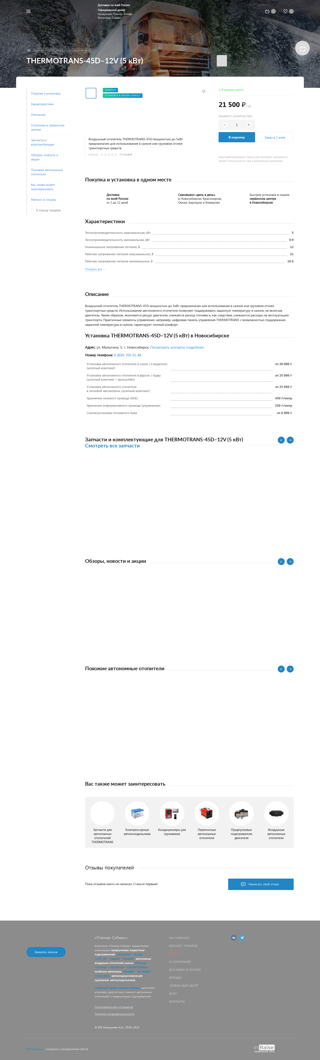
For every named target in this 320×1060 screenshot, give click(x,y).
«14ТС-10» (101, 958)
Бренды (175, 977)
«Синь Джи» (102, 975)
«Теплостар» (124, 954)
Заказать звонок (46, 952)
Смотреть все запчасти (112, 445)
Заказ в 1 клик (274, 137)
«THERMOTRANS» (137, 967)
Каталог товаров (183, 946)
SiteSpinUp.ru (34, 1049)
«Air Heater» (144, 971)
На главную (179, 938)
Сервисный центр (183, 985)
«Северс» (114, 958)
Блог (173, 993)
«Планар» (141, 963)
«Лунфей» (128, 958)
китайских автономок (108, 971)
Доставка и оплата (185, 970)
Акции (174, 954)
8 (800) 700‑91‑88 (127, 355)
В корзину (237, 137)
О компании (180, 962)
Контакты (177, 1001)
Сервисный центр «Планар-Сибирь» (118, 987)
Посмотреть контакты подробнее (177, 347)
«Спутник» (101, 967)
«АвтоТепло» (117, 967)
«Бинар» (138, 954)
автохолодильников (122, 980)
